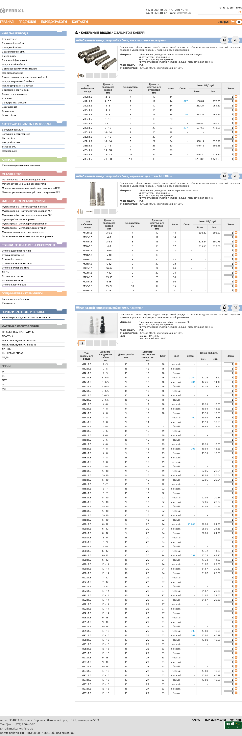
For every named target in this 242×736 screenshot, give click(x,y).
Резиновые (8, 111)
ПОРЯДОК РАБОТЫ (54, 21)
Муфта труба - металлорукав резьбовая (24, 223)
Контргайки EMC (11, 142)
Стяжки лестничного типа (16, 263)
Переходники (9, 151)
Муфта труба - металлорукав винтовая (24, 227)
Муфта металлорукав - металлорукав (23, 232)
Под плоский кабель (13, 64)
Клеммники (8, 303)
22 (147, 577)
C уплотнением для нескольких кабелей (24, 77)
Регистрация (226, 7)
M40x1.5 (87, 159)
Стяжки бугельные (12, 259)
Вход (239, 7)
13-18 (109, 277)
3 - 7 (107, 110)
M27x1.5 (86, 657)
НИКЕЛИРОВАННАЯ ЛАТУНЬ (18, 332)
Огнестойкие (9, 115)
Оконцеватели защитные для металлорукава (27, 236)
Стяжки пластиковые (14, 284)
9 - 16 (108, 145)
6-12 (109, 263)
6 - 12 (108, 127)
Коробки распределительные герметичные (26, 317)
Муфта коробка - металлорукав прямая (24, 206)
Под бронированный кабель (18, 81)
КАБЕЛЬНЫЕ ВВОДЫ (96, 33)
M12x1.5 (87, 96)
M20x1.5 (87, 127)
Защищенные (9, 106)
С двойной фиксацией (14, 60)
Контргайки (8, 138)
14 (147, 417)
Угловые (6, 98)
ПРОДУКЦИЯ (27, 21)
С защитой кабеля (12, 47)
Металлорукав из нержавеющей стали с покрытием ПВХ (31, 192)
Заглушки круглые (12, 129)
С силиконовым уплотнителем (19, 68)
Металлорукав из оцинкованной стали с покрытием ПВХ (31, 188)
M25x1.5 (87, 145)
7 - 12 (108, 136)
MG (4, 388)
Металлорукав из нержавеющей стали (24, 179)
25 (147, 617)
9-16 (109, 281)
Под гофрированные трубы (17, 85)
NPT (4, 380)
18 (147, 484)
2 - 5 (107, 96)
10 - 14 (108, 132)
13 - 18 (108, 150)
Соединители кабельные (15, 299)
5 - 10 (108, 119)
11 (130, 159)
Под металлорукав (12, 73)
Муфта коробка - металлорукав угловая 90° (27, 215)
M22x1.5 (87, 136)
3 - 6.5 (107, 101)
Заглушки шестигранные (16, 134)
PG (3, 376)
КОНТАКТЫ (80, 21)
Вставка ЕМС (9, 146)
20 (147, 524)
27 (147, 657)
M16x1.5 (87, 110)
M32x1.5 (87, 154)
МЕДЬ (5, 357)
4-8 (109, 237)
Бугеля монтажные (12, 280)
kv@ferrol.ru (184, 13)
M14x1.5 (86, 417)
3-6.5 (109, 232)
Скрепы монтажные (13, 276)
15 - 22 (108, 154)
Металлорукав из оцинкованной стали (24, 183)
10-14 (109, 259)
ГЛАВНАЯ (7, 21)
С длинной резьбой (13, 43)
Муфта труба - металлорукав (18, 219)
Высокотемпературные (15, 94)
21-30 (109, 290)
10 (130, 154)
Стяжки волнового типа (15, 267)
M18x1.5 (87, 123)
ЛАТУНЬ (6, 348)
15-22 (109, 286)
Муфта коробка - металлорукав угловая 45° (27, 211)
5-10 (109, 250)
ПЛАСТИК (7, 336)
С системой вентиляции (15, 89)
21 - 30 (108, 159)
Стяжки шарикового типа (16, 250)
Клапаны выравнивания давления (21, 165)
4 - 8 (107, 105)
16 (147, 431)
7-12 (109, 272)
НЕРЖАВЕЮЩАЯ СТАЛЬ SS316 (19, 344)
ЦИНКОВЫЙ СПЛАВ (12, 353)
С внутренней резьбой (14, 102)
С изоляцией (9, 56)
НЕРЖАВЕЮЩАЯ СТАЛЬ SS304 (19, 340)
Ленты (5, 272)
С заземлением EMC (13, 51)
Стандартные (9, 39)
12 (147, 364)
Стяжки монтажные (13, 255)
